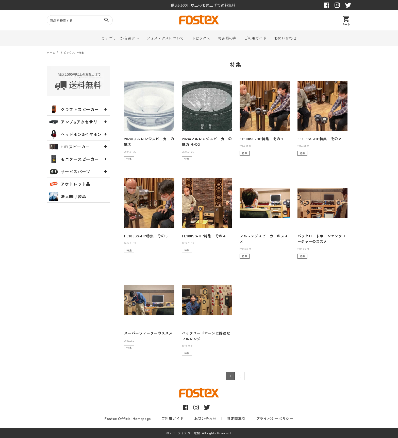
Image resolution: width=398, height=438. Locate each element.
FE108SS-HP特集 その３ (146, 235)
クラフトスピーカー (74, 109)
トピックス (201, 38)
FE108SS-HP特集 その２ (319, 138)
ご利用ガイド (255, 38)
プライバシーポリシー (268, 418)
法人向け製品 (67, 196)
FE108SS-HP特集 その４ (204, 235)
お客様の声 (227, 38)
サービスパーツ (69, 171)
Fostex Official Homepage (134, 418)
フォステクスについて (165, 38)
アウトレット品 (69, 183)
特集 (129, 159)
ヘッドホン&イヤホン (75, 134)
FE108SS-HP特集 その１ (262, 138)
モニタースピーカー (74, 159)
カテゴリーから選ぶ (118, 38)
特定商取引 (233, 418)
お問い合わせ (285, 38)
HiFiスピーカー (69, 146)
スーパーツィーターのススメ (148, 333)
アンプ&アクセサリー (75, 121)
